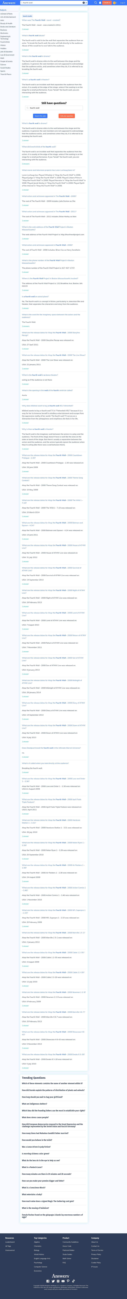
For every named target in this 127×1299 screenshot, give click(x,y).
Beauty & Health (6, 24)
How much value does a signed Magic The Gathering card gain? (48, 1201)
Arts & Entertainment (8, 17)
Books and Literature (8, 27)
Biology (36, 1250)
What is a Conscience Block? (33, 1187)
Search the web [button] (40, 116)
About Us (94, 1242)
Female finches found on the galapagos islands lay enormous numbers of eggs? (52, 1216)
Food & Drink (5, 42)
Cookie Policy (96, 1263)
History (3, 45)
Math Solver (67, 1259)
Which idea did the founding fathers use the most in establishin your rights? (53, 1110)
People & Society (6, 61)
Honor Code (67, 1246)
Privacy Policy (96, 1254)
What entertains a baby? (32, 1194)
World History (39, 1254)
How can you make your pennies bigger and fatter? (43, 1181)
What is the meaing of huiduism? (35, 1208)
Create (107, 3)
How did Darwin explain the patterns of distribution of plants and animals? (53, 1090)
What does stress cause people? (35, 1117)
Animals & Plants (6, 14)
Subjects (3, 10)
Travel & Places (5, 74)
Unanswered (10, 1250)
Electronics (4, 33)
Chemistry (37, 1246)
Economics (38, 1271)
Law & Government (7, 55)
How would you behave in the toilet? (37, 1140)
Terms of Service (97, 1250)
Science (3, 65)
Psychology (38, 1263)
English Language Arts (42, 1259)
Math (2, 58)
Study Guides (67, 1254)
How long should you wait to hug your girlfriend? (42, 1097)
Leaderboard (10, 1242)
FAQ (64, 1263)
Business (3, 30)
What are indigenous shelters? (34, 1104)
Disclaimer (95, 1259)
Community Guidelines (71, 1242)
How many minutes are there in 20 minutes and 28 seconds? (46, 1174)
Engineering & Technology (5, 37)
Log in (122, 3)
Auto (2, 20)
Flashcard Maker (68, 1250)
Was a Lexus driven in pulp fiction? (36, 1147)
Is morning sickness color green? (35, 1153)
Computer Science (40, 1267)
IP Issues (94, 1267)
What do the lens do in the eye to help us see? (41, 1160)
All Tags (8, 1246)
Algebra (37, 1242)
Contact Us (95, 1246)
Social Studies (5, 68)
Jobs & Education (6, 52)
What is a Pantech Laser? (32, 1167)
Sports (2, 71)
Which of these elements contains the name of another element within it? (52, 1083)
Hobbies (3, 48)
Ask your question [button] (66, 116)
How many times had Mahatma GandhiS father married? (45, 1133)
